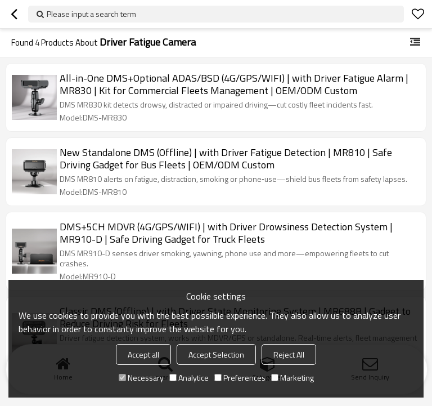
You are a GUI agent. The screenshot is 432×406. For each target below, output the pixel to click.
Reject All (288, 354)
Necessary (141, 377)
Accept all (143, 354)
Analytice (189, 377)
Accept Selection (216, 354)
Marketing (292, 377)
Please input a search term (91, 14)
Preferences (240, 377)
